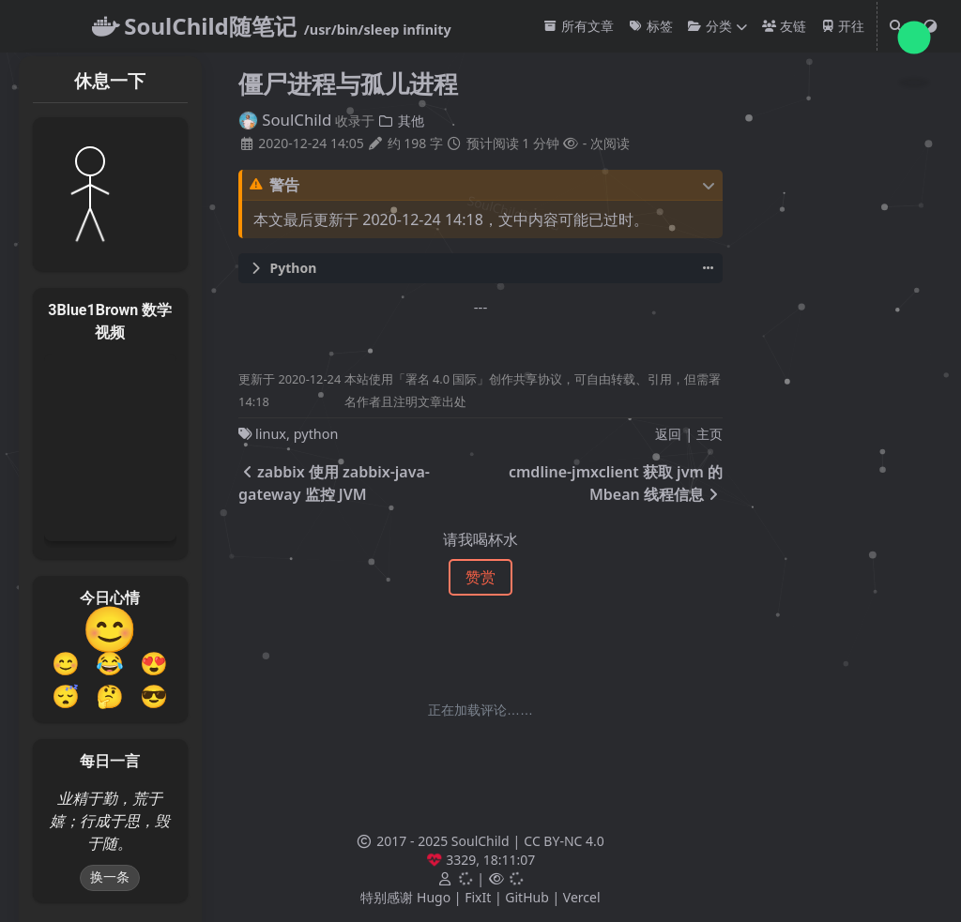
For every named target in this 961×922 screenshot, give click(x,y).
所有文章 (578, 26)
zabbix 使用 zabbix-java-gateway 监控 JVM (334, 483)
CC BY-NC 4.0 (563, 841)
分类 (710, 26)
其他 (401, 120)
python (316, 434)
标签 (651, 26)
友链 (784, 26)
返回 (668, 434)
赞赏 (480, 577)
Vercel (582, 897)
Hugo (433, 897)
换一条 (110, 876)
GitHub (527, 897)
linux (270, 434)
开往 (843, 26)
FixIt (478, 897)
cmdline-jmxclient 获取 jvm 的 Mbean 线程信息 (616, 483)
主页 (709, 434)
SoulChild (284, 119)
